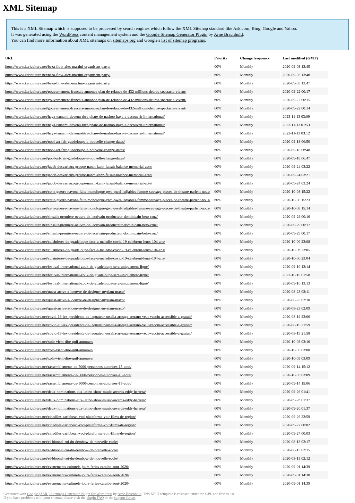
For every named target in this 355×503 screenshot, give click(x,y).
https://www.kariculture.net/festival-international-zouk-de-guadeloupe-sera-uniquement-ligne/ (77, 266)
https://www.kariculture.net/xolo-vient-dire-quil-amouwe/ (49, 341)
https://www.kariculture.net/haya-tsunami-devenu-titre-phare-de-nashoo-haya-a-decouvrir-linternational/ (85, 116)
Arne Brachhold (228, 34)
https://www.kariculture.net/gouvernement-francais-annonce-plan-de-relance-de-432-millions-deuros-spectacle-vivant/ (95, 91)
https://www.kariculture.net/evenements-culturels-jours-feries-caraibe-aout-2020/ (67, 466)
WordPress (69, 34)
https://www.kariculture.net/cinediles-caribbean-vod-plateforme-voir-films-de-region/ (70, 416)
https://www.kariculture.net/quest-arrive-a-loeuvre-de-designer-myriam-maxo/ (65, 291)
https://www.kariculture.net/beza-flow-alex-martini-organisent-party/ (57, 66)
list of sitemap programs (183, 40)
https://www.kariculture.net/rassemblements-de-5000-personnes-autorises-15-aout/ (68, 366)
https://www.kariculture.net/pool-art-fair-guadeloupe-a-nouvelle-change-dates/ (65, 141)
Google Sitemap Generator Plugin (177, 34)
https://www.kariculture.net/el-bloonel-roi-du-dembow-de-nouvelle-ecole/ (61, 441)
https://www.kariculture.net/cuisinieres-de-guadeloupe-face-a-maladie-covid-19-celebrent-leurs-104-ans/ (85, 241)
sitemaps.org (124, 40)
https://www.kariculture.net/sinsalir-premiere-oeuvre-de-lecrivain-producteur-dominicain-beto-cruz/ (81, 216)
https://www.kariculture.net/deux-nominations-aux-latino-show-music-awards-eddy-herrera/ (75, 391)
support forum (124, 498)
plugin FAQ (95, 498)
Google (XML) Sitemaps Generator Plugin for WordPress (69, 494)
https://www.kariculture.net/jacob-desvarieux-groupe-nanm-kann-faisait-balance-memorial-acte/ (78, 166)
